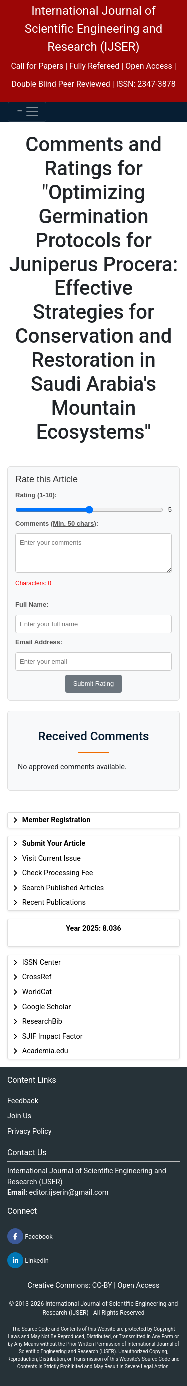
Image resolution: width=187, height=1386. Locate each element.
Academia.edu (45, 1051)
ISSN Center (41, 962)
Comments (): (56, 523)
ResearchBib (42, 1021)
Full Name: (31, 604)
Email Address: (38, 642)
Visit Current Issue (51, 858)
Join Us (19, 1116)
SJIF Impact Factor (52, 1036)
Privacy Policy (29, 1131)
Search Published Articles (63, 888)
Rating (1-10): (36, 495)
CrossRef (37, 977)
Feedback (22, 1101)
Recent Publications (54, 902)
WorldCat (37, 992)
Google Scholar (46, 1007)
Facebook (30, 1236)
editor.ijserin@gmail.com (69, 1192)
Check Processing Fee (57, 873)
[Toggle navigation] (27, 112)
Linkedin (28, 1260)
